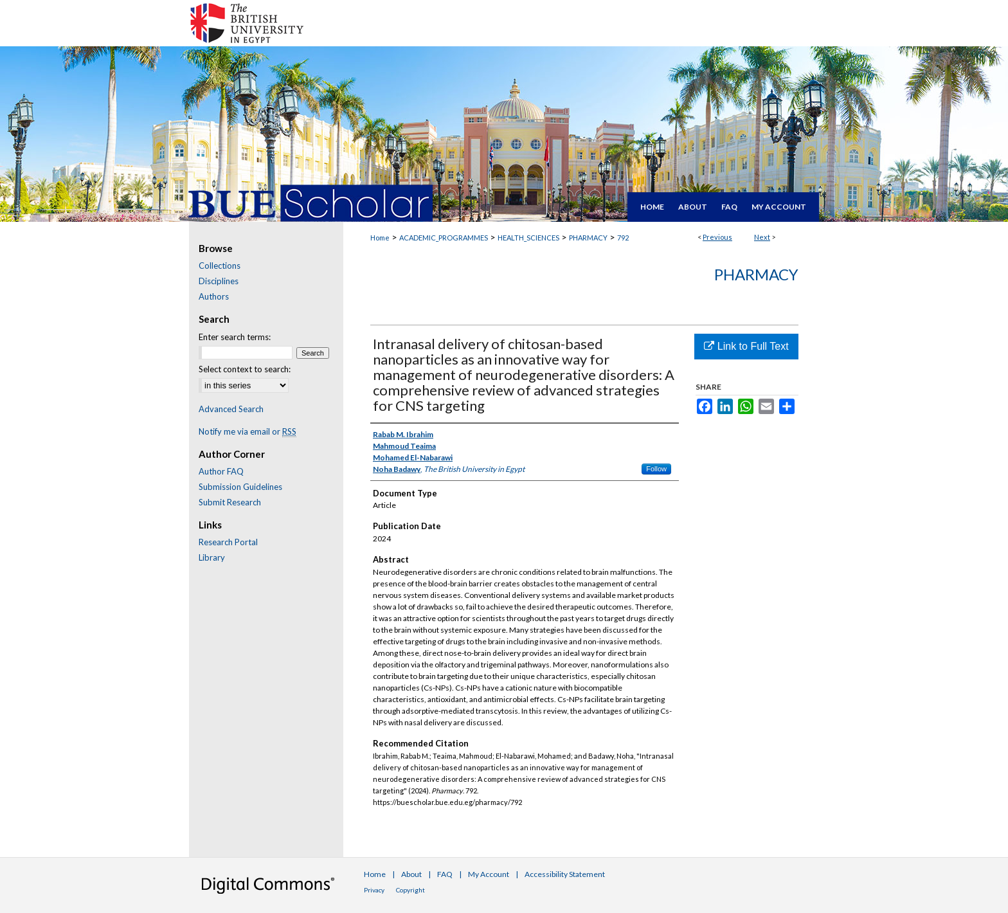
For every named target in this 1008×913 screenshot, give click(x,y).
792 (623, 237)
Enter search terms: (235, 337)
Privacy (374, 890)
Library (212, 557)
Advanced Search (231, 409)
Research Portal (228, 542)
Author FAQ (221, 471)
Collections (219, 265)
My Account (488, 874)
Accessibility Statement (565, 874)
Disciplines (219, 281)
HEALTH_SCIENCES (528, 237)
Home (380, 237)
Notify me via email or (247, 431)
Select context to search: (245, 369)
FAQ (445, 874)
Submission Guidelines (240, 487)
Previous (717, 237)
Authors (214, 296)
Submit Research (230, 502)
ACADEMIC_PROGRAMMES (443, 237)
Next (762, 237)
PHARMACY (588, 237)
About (411, 874)
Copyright (410, 890)
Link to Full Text (746, 346)
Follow (656, 469)
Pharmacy (756, 274)
